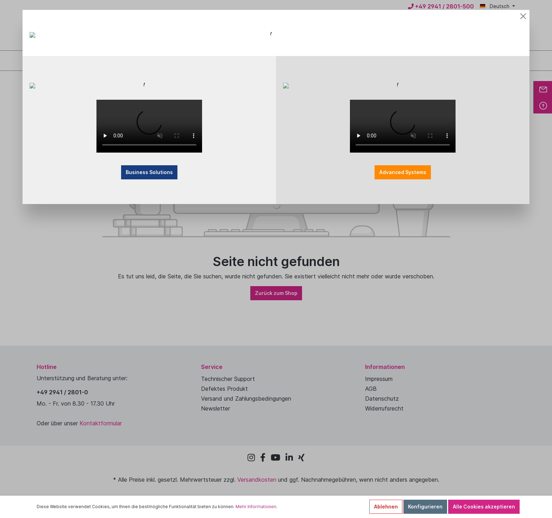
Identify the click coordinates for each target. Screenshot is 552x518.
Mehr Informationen (256, 506)
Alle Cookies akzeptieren (484, 507)
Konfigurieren (425, 507)
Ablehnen (386, 507)
